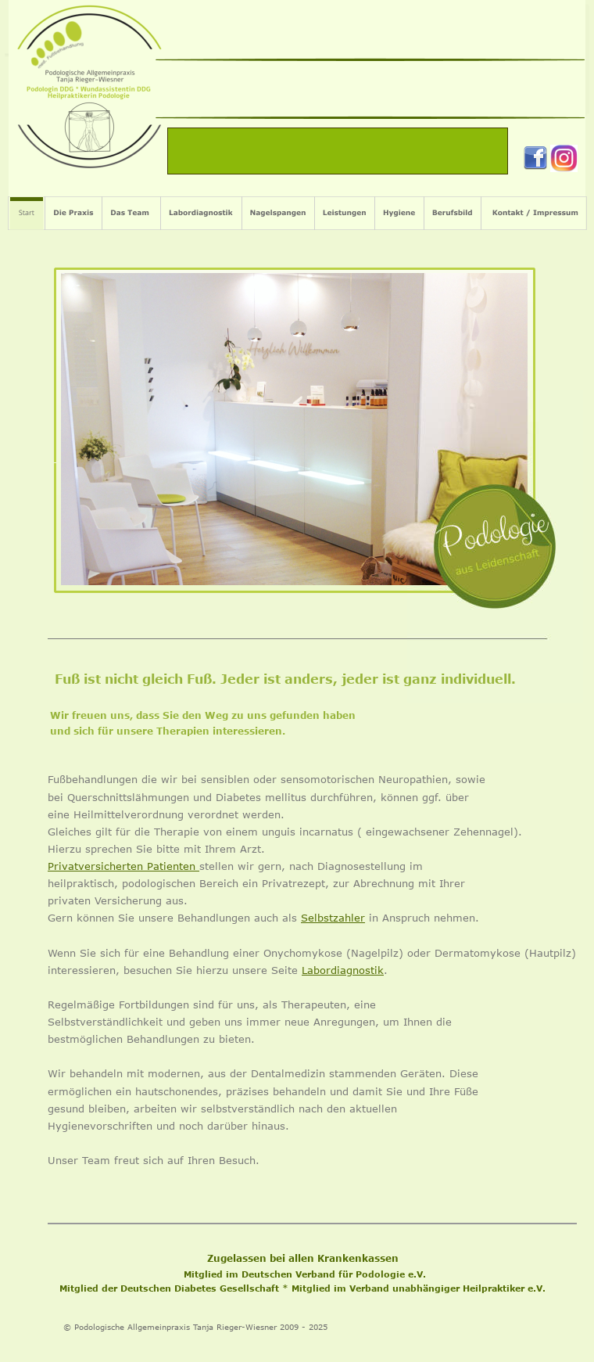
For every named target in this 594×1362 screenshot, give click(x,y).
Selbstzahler (333, 917)
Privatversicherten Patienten (123, 866)
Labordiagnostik (343, 970)
